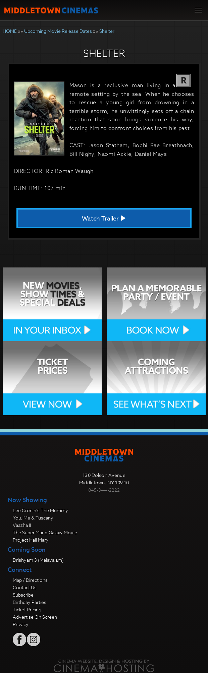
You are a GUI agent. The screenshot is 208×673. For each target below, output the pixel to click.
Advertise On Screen (35, 617)
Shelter (106, 31)
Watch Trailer (104, 218)
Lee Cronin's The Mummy (40, 510)
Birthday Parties (29, 602)
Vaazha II (22, 525)
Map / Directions (30, 580)
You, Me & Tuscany (33, 517)
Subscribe (23, 595)
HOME (10, 31)
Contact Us (25, 587)
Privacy (21, 624)
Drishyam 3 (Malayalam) (38, 560)
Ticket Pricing (27, 609)
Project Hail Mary (31, 540)
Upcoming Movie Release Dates (58, 31)
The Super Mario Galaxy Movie (45, 532)
